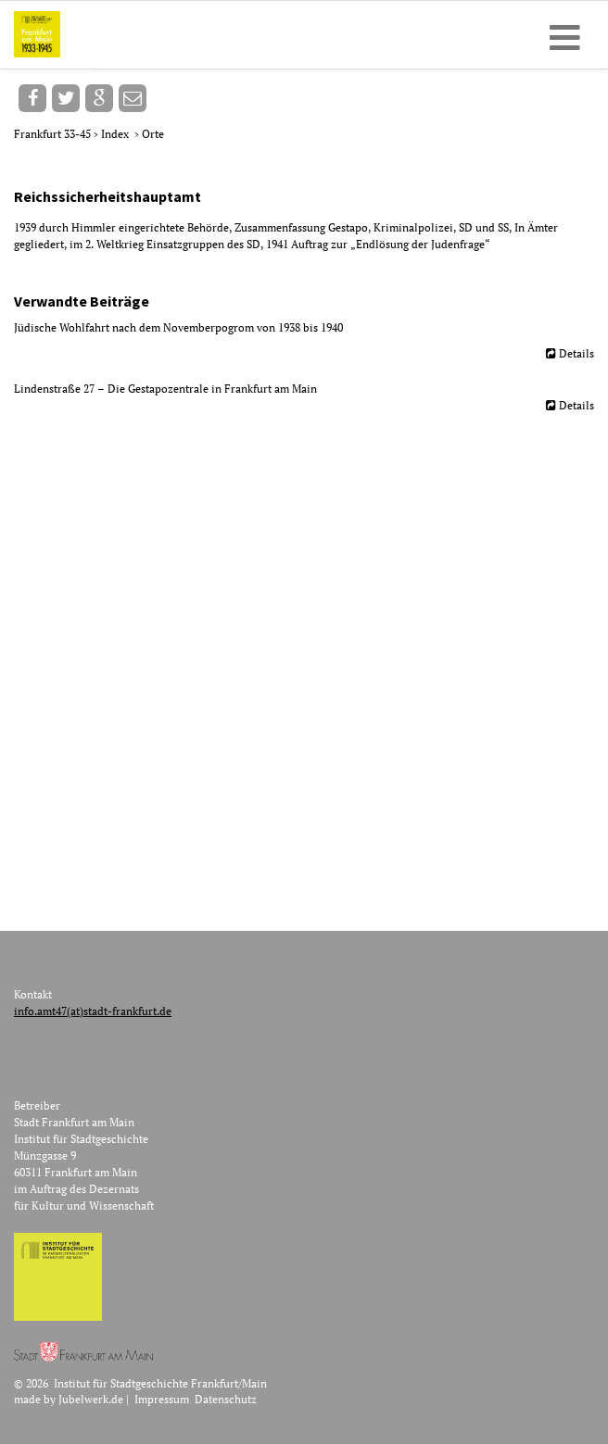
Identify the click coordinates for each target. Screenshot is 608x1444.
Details (576, 353)
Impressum (161, 1399)
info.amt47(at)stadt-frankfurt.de (92, 1011)
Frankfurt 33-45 (54, 134)
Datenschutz (226, 1399)
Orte (153, 134)
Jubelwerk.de (90, 1399)
